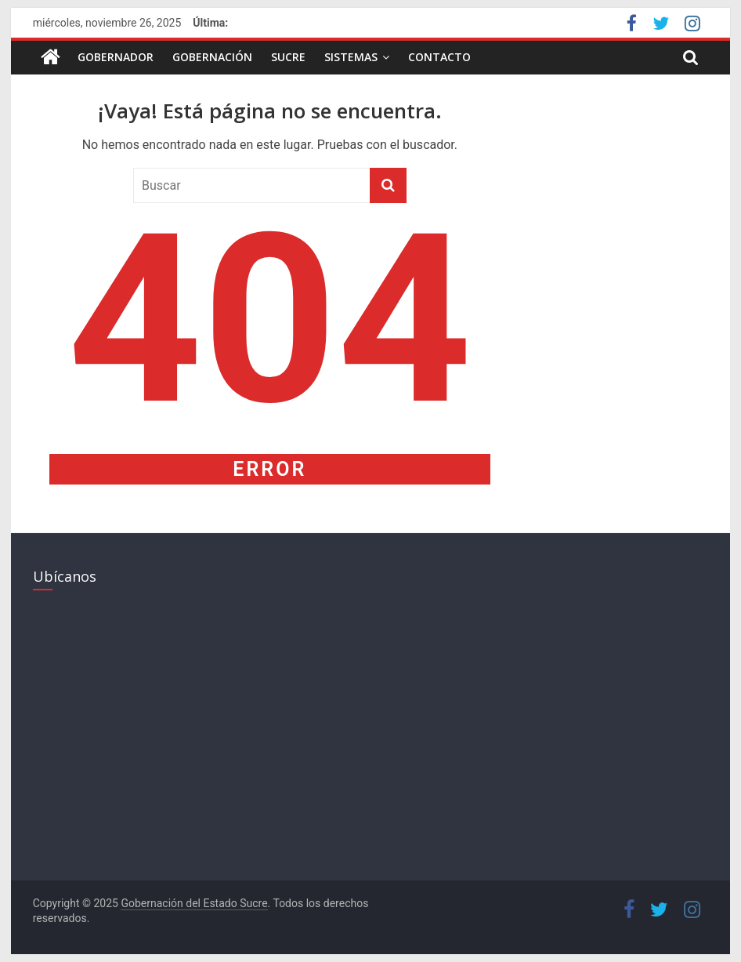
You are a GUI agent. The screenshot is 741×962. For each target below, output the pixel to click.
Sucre (288, 56)
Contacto (439, 56)
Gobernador (116, 56)
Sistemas (351, 56)
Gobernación (212, 56)
